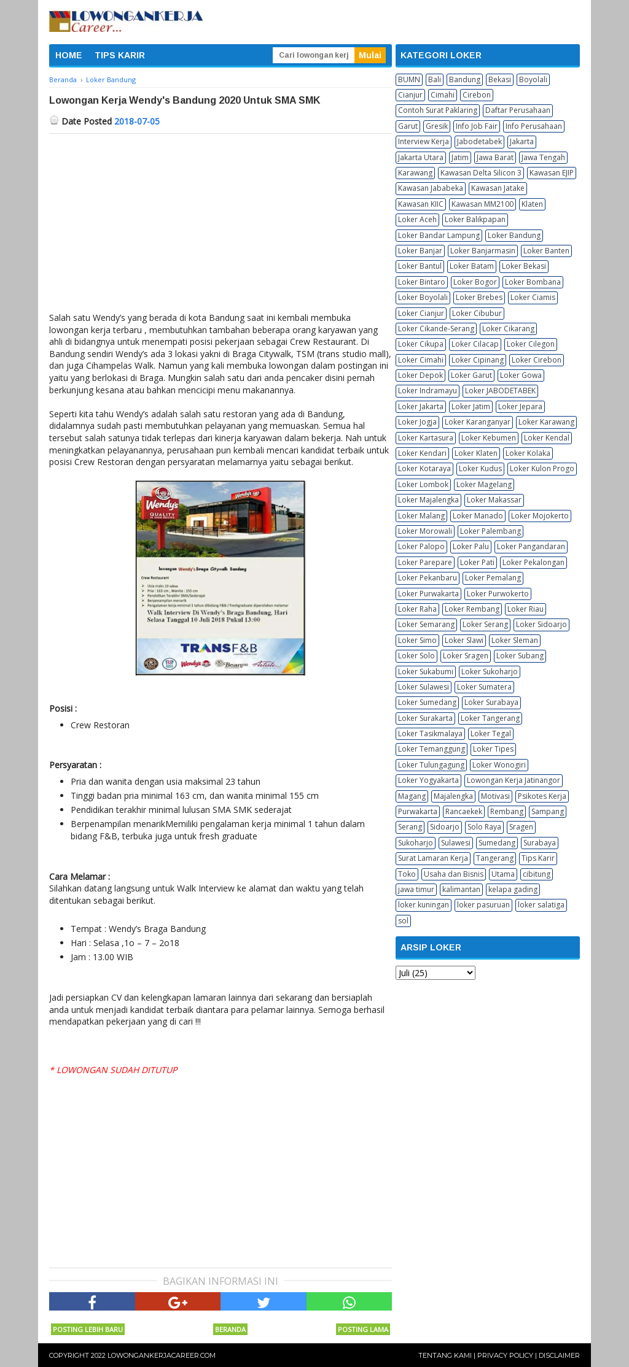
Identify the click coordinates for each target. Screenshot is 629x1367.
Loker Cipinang (477, 360)
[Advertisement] (220, 226)
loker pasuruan (483, 904)
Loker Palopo (421, 546)
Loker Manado (478, 515)
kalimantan (461, 889)
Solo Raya (484, 827)
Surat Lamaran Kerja (433, 858)
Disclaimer (559, 1355)
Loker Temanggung (431, 749)
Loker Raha (417, 609)
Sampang (547, 811)
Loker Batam (472, 266)
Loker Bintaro (421, 282)
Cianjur (410, 95)
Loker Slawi (464, 640)
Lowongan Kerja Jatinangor (513, 780)
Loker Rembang (472, 609)
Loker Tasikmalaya (430, 733)
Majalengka (453, 796)
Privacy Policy (505, 1355)
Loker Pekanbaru (427, 577)
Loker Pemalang (493, 577)
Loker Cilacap (475, 344)
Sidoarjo (444, 827)
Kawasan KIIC (420, 204)
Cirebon (477, 95)
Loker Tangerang (490, 718)
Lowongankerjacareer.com (161, 1355)
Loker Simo (417, 640)
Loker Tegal (491, 733)
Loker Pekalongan (533, 562)
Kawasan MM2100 (482, 204)
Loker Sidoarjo (541, 624)
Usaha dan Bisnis (453, 874)
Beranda (230, 1329)
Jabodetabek (479, 141)
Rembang (506, 811)
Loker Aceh (417, 219)
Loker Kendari (422, 453)
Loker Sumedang (427, 702)
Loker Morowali (425, 531)
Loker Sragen (465, 655)
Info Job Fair (477, 126)
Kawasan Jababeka (430, 188)
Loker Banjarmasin (482, 250)
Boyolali (533, 79)
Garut (408, 126)
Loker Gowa (521, 375)
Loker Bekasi (524, 266)
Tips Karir (538, 858)
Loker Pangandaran (531, 546)
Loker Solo (416, 655)
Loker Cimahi (420, 360)
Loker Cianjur (421, 313)
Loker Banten (546, 250)
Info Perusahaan (534, 126)
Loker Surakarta (425, 718)
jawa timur (416, 889)
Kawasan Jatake (498, 188)
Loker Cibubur (477, 313)
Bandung (464, 79)
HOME (68, 55)
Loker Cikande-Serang (436, 328)
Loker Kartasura (425, 438)
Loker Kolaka (528, 453)
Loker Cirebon (536, 360)
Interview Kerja (423, 141)
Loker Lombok (423, 484)
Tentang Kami (445, 1355)
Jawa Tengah (543, 157)
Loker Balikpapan (475, 219)
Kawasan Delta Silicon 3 (481, 173)
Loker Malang (421, 515)
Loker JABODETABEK (500, 390)
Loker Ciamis (532, 297)
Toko (407, 874)
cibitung (536, 874)
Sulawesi (456, 843)
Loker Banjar (420, 250)
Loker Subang (520, 655)
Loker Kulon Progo (542, 468)
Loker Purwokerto (498, 593)
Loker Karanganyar (477, 422)
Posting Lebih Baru (88, 1329)
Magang (412, 796)
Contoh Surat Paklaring (437, 110)
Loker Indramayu (427, 390)
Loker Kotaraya (424, 468)
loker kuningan (423, 904)
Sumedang (497, 843)
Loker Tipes (493, 749)
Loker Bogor (475, 282)
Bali (434, 79)
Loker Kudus (480, 468)
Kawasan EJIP (551, 173)
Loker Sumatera (484, 687)
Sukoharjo (415, 843)
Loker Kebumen (488, 438)
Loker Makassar (494, 500)
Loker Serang (485, 624)
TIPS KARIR (120, 55)
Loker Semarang (426, 624)
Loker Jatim (470, 406)
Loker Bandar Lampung (439, 235)
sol (403, 920)
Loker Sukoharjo (489, 671)
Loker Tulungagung (431, 765)
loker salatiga (541, 904)
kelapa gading (512, 889)
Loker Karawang (546, 422)
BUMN (409, 79)
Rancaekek (463, 811)
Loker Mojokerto (540, 515)
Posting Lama (363, 1329)
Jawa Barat (495, 157)
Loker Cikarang (508, 328)
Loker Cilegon (531, 344)
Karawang (415, 173)
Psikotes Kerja (542, 796)
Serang (410, 827)
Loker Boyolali (423, 297)
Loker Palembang (490, 531)
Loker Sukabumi (425, 671)
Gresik (437, 126)
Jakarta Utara (420, 157)
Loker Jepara (520, 406)
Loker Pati (477, 562)
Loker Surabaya (491, 702)
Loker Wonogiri (499, 765)
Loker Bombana (533, 282)
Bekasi (499, 79)
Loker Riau (525, 609)
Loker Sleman (514, 640)
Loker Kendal (546, 438)
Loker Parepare (425, 562)
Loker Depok (420, 375)
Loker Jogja (417, 422)
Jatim (460, 157)
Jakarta (522, 141)
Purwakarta (417, 811)
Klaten (532, 204)
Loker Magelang (484, 484)
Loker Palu (471, 546)
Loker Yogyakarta (428, 780)
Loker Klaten (476, 453)
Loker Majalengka (428, 500)
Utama (503, 874)
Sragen (521, 827)
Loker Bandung (514, 235)
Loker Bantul (420, 266)
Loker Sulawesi (423, 687)
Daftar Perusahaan (517, 110)
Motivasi (495, 796)
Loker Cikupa (420, 344)
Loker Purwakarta (428, 593)
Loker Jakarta (420, 406)
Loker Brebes (479, 297)
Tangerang (495, 858)
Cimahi (443, 95)
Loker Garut (471, 375)
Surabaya (539, 843)
